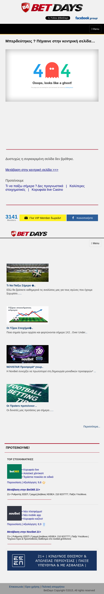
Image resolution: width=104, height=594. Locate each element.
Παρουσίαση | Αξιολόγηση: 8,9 (24, 524)
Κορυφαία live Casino (47, 189)
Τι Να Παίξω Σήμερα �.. (21, 285)
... (21, 293)
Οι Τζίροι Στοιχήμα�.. (20, 328)
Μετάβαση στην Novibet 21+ (24, 531)
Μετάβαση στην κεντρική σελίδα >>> (31, 170)
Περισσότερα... (91, 426)
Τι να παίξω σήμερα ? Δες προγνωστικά (34, 186)
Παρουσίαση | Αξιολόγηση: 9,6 (24, 482)
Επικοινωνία (16, 586)
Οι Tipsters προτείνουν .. (22, 405)
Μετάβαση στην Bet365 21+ (23, 489)
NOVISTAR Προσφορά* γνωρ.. (25, 366)
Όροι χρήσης (32, 586)
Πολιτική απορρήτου (53, 586)
